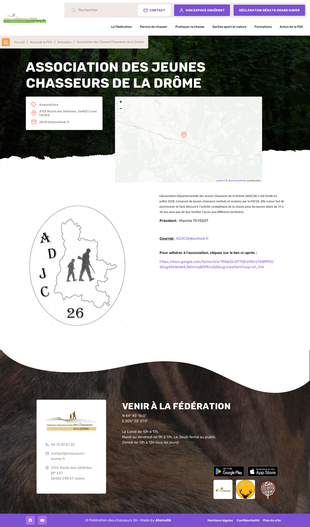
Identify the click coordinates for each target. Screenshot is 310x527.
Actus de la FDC (291, 27)
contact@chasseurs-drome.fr (65, 456)
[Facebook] (30, 520)
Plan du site (272, 520)
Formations (263, 27)
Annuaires (64, 42)
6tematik (163, 520)
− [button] (120, 109)
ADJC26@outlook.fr (192, 238)
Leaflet (220, 180)
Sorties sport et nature (229, 27)
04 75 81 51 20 (60, 444)
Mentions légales (220, 520)
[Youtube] (42, 520)
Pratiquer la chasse (189, 27)
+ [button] (120, 102)
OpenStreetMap (237, 180)
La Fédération (121, 27)
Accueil (19, 42)
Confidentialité (248, 520)
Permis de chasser (153, 27)
